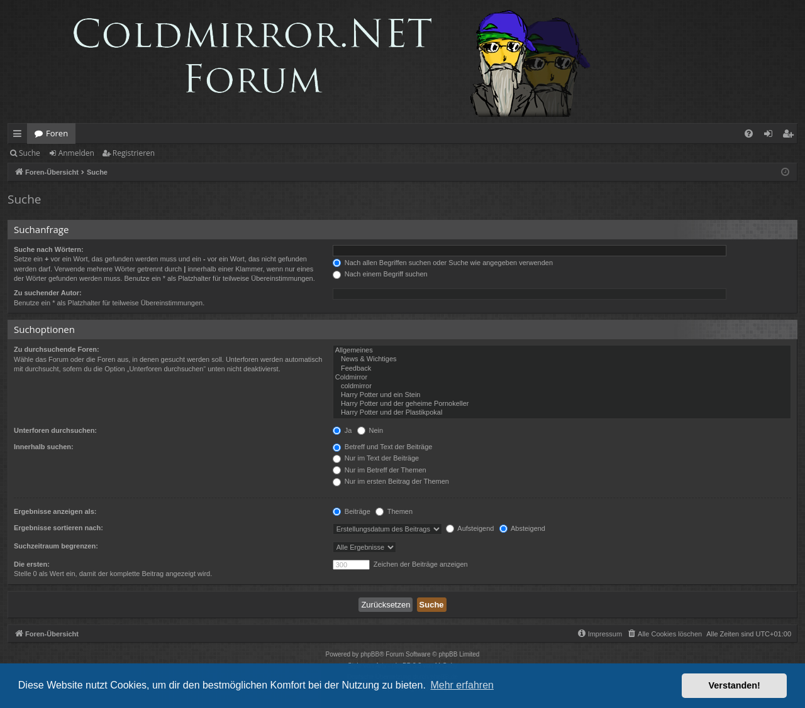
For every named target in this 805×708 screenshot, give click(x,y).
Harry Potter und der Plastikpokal (562, 412)
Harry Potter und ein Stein (562, 395)
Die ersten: (32, 564)
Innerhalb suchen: (44, 446)
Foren (57, 133)
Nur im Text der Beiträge (376, 458)
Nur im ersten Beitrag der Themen (391, 481)
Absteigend (522, 528)
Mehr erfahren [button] (462, 685)
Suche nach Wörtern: (49, 249)
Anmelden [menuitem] (771, 136)
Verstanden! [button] (734, 685)
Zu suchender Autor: (48, 293)
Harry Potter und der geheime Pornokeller (562, 404)
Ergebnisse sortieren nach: (58, 527)
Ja (342, 430)
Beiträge (351, 511)
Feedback (562, 368)
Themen (394, 511)
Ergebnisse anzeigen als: (55, 511)
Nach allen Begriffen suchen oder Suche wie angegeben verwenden (443, 262)
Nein (370, 430)
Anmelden (76, 153)
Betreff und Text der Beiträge (383, 446)
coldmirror (562, 386)
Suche (29, 153)
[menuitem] (748, 133)
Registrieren (134, 153)
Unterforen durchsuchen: (55, 430)
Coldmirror (562, 377)
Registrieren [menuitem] (790, 136)
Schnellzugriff (20, 136)
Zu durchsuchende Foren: (56, 349)
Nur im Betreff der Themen (379, 470)
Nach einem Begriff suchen (380, 274)
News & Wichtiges (562, 359)
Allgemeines (562, 350)
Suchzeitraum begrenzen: (56, 546)
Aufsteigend (470, 528)
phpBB (369, 654)
